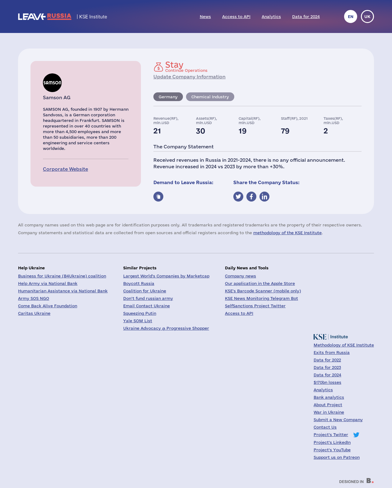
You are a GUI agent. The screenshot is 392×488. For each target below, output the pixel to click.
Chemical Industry (210, 97)
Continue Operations (186, 66)
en (350, 16)
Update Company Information (189, 76)
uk (367, 16)
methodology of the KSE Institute (287, 232)
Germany (168, 97)
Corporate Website (65, 169)
